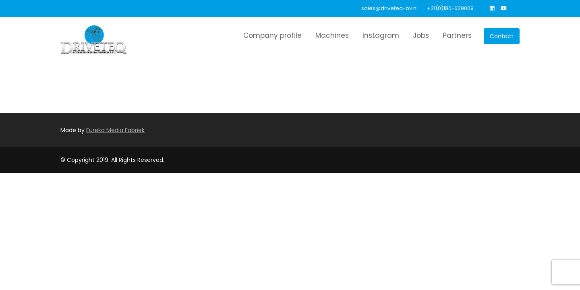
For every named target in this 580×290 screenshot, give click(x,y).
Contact (502, 36)
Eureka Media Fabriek (115, 130)
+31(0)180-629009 (450, 8)
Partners (457, 35)
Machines (332, 35)
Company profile (272, 35)
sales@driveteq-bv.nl (389, 8)
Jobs (421, 35)
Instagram (380, 35)
